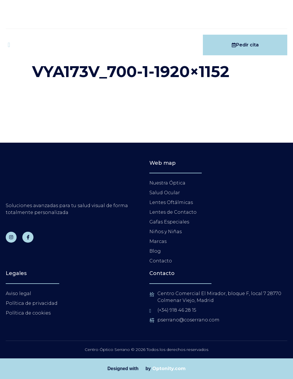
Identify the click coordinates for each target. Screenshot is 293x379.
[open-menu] (9, 45)
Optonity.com (169, 368)
